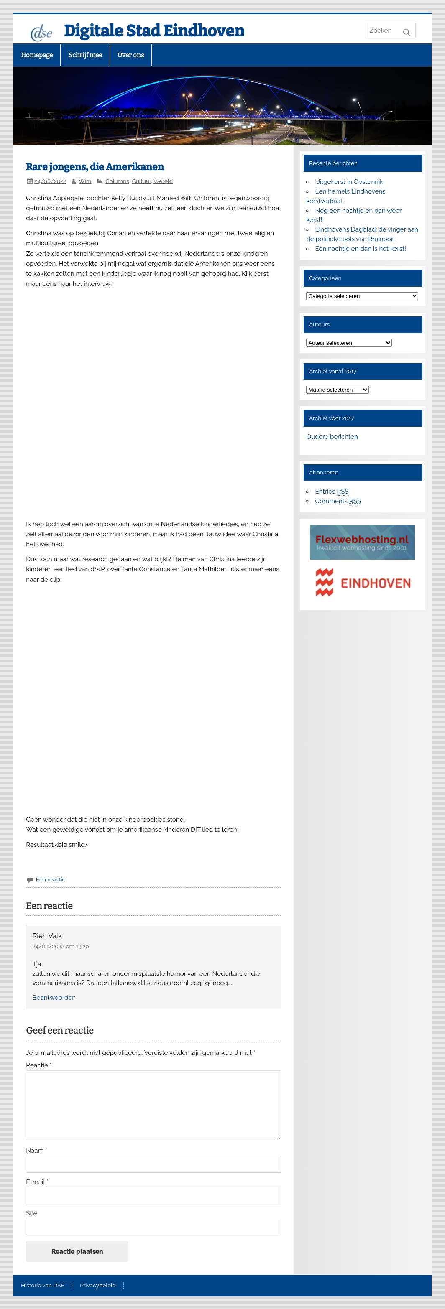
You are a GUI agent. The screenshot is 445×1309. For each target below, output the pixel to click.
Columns (117, 181)
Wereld (163, 181)
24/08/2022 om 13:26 (61, 946)
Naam (36, 1151)
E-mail (37, 1182)
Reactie (38, 1065)
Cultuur (141, 181)
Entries (332, 492)
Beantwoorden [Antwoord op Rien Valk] (54, 997)
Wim (85, 181)
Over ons (131, 55)
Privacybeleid (97, 1286)
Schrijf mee (85, 55)
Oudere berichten (332, 437)
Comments (338, 501)
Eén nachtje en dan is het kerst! (361, 248)
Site (31, 1213)
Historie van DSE (42, 1286)
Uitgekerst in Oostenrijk (349, 182)
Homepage (37, 55)
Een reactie (51, 879)
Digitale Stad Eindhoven (154, 31)
